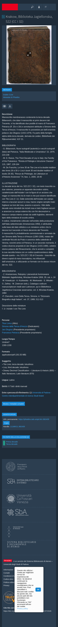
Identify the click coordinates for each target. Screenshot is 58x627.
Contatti (6, 573)
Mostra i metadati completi (13, 404)
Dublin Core (8, 95)
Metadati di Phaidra (11, 97)
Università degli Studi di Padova (15, 564)
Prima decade (12, 442)
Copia (6, 423)
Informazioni (8, 570)
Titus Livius (7, 323)
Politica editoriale (10, 582)
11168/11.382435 (17, 426)
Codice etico (8, 579)
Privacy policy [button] (22, 609)
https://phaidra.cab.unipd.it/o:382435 (33, 419)
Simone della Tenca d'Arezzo (14, 326)
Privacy (6, 585)
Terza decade (11, 444)
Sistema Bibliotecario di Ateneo (39, 561)
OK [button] (38, 589)
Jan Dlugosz (7, 330)
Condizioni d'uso (9, 576)
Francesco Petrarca (10, 333)
